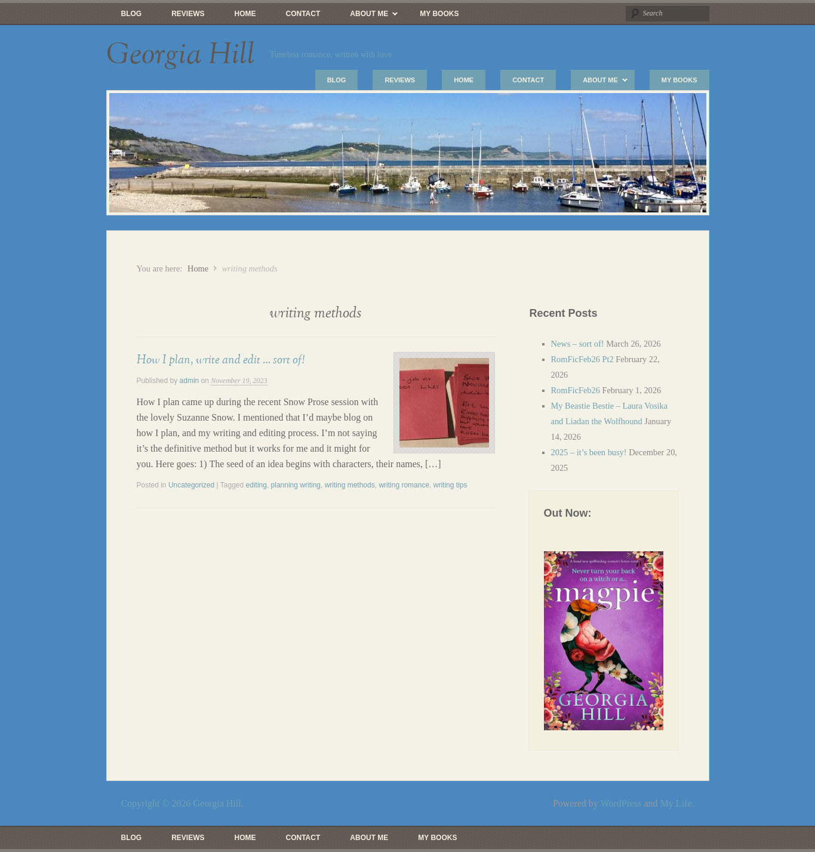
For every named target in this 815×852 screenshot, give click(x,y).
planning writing (296, 485)
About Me (366, 17)
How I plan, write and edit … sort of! (221, 360)
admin (189, 380)
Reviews (187, 14)
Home (245, 14)
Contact (303, 14)
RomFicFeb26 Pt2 (582, 359)
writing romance (404, 485)
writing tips (450, 485)
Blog (131, 14)
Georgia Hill (180, 55)
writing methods (350, 485)
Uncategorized (191, 485)
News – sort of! (577, 343)
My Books (439, 14)
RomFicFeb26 (575, 390)
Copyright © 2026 (157, 803)
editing (256, 485)
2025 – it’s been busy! (589, 452)
